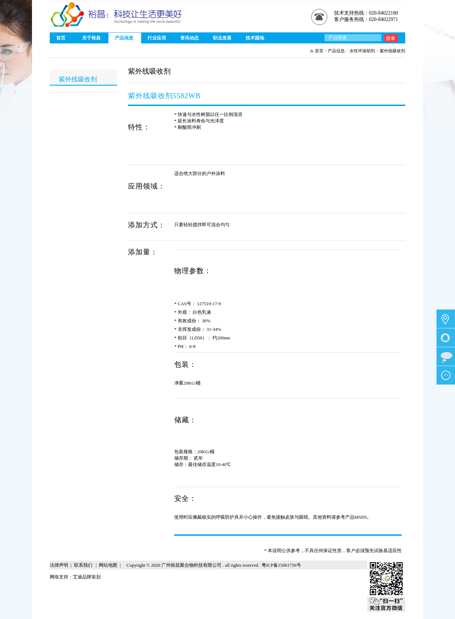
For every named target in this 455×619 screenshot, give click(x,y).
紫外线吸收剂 (392, 50)
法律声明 (59, 565)
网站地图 (108, 565)
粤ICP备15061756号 (280, 565)
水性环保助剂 (362, 50)
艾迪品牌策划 (87, 577)
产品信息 (336, 50)
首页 (319, 50)
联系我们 (83, 565)
